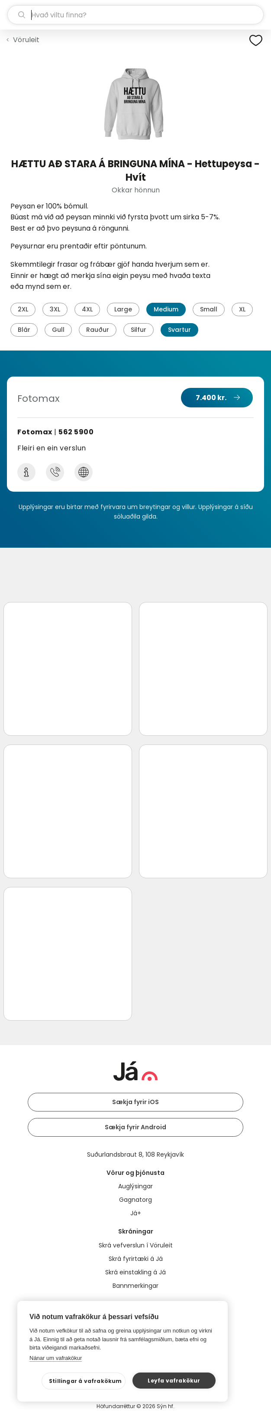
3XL (55, 309)
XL (242, 309)
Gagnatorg (135, 1199)
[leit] (135, 15)
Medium (166, 309)
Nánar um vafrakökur (55, 1358)
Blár (24, 329)
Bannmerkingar (135, 1285)
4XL (87, 309)
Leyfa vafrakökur (174, 1380)
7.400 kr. (211, 398)
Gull (58, 329)
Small (208, 309)
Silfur (138, 329)
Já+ (135, 1213)
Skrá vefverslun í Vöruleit (136, 1245)
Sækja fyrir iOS (135, 1102)
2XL (23, 309)
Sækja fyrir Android (135, 1127)
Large (123, 309)
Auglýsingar (135, 1186)
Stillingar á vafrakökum (85, 1381)
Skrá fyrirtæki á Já (136, 1258)
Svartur (179, 329)
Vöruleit (26, 40)
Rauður (97, 329)
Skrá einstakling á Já (135, 1272)
